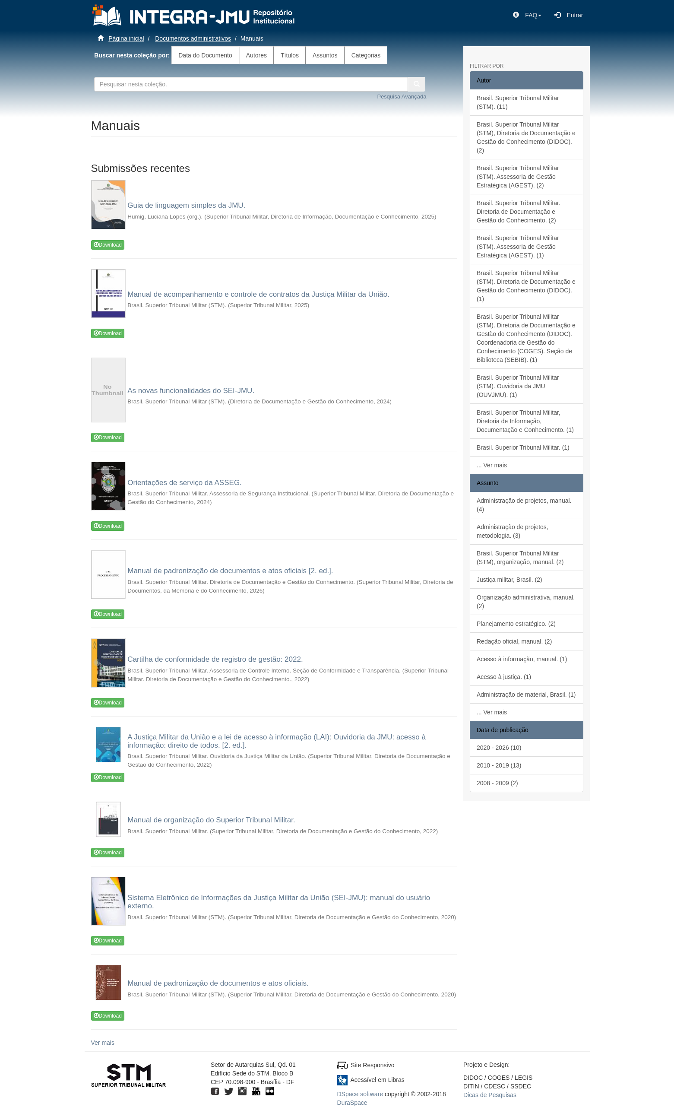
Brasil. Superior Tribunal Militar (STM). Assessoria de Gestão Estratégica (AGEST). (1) (518, 247)
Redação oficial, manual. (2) (514, 641)
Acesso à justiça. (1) (504, 676)
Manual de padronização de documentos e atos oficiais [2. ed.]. (230, 571)
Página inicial (126, 38)
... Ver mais (492, 465)
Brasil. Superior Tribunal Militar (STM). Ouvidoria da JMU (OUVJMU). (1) (518, 386)
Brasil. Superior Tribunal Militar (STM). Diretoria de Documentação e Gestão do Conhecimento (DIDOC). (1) (526, 286)
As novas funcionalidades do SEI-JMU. (190, 391)
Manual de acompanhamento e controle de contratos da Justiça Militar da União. (258, 294)
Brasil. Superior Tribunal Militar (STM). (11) (518, 102)
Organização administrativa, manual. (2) (526, 601)
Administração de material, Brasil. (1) (526, 694)
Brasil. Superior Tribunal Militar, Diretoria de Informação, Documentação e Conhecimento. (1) (525, 421)
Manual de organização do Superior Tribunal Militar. (211, 820)
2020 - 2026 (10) (499, 747)
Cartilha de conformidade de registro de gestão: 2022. (215, 659)
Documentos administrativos (193, 38)
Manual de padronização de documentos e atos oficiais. (218, 983)
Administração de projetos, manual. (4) (524, 505)
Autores (256, 55)
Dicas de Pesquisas (489, 1094)
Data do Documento (205, 55)
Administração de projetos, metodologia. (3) (512, 531)
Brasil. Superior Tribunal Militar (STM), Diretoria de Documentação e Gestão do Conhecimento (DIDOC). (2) (526, 137)
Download (108, 245)
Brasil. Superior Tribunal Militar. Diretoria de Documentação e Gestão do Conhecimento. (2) (518, 212)
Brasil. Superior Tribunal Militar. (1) (523, 447)
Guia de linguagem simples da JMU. (186, 205)
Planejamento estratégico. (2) (516, 623)
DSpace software (360, 1094)
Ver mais (102, 1042)
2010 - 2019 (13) (499, 765)
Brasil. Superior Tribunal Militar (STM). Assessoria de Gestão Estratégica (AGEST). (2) (518, 177)
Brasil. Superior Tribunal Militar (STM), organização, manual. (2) (520, 557)
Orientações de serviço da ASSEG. (184, 483)
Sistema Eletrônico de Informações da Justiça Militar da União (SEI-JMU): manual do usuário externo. (278, 902)
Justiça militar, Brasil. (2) (509, 579)
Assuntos (325, 55)
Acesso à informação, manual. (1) (522, 659)
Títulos (290, 55)
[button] (527, 15)
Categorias (366, 55)
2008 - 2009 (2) (497, 783)
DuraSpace (352, 1102)
